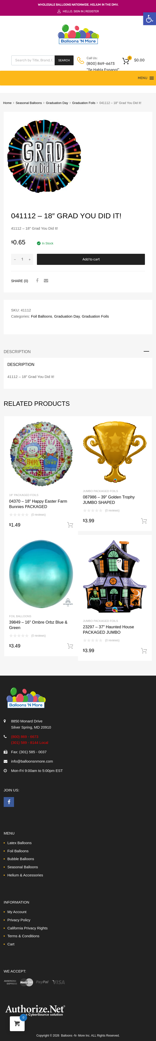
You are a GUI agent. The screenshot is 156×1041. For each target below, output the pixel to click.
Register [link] (92, 11)
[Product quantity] (22, 259)
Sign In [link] (78, 11)
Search (64, 60)
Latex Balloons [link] (19, 843)
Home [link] (7, 103)
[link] (149, 18)
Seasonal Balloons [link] (29, 103)
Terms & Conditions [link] (23, 936)
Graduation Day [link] (57, 103)
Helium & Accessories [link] (25, 875)
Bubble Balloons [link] (20, 859)
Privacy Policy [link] (18, 920)
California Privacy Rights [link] (27, 928)
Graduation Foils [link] (83, 103)
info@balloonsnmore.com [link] (32, 761)
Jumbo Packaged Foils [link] (100, 491)
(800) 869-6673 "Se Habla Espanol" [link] (99, 66)
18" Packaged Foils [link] (23, 495)
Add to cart (91, 259)
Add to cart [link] (70, 525)
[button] (142, 78)
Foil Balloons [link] (41, 316)
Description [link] (17, 351)
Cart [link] (10, 944)
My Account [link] (17, 912)
